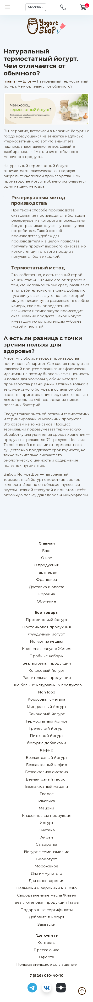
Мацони (46, 808)
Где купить (46, 935)
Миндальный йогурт (46, 706)
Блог (27, 81)
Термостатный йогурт (46, 721)
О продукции (47, 565)
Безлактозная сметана (46, 772)
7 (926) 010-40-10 (46, 975)
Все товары (46, 612)
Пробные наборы (47, 656)
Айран (46, 837)
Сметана (46, 830)
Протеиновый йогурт (46, 619)
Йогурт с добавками (46, 743)
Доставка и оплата (46, 587)
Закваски (46, 924)
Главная (10, 81)
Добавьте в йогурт (46, 917)
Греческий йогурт (46, 728)
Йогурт (46, 822)
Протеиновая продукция (46, 627)
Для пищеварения (46, 880)
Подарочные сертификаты (47, 910)
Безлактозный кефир (46, 764)
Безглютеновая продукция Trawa (47, 902)
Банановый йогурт (46, 714)
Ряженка (46, 801)
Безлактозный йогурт (46, 757)
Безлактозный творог (46, 779)
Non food (46, 692)
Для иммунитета (46, 873)
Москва (34, 7)
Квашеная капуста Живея (46, 648)
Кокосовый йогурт (46, 670)
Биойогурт (46, 859)
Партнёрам (47, 572)
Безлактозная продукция (46, 663)
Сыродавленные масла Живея (46, 895)
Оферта (46, 957)
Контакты (46, 942)
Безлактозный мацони (46, 786)
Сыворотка (46, 844)
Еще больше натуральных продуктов (46, 685)
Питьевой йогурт (46, 735)
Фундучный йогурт (46, 634)
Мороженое (46, 866)
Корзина (46, 594)
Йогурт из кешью (46, 641)
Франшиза (46, 579)
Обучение (46, 601)
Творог (47, 794)
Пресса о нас (46, 950)
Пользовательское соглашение (46, 964)
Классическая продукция (46, 815)
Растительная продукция (46, 677)
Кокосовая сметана (46, 699)
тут (42, 301)
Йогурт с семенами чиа (46, 852)
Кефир (46, 750)
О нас (46, 558)
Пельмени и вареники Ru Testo (46, 888)
